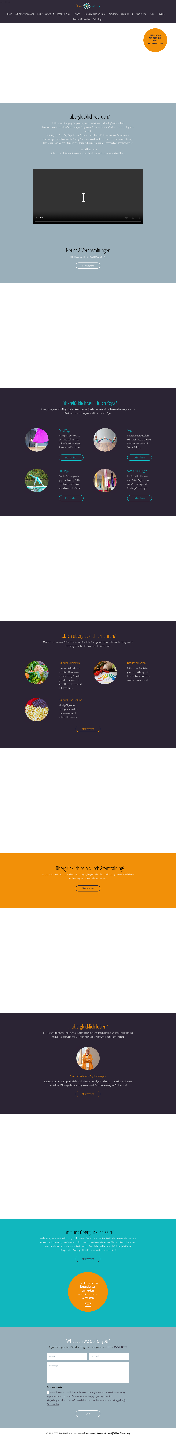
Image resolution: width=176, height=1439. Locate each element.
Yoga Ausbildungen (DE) (93, 14)
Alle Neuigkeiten (88, 265)
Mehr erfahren (71, 457)
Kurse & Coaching (44, 14)
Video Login (98, 19)
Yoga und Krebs (63, 14)
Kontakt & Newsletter (81, 19)
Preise (152, 14)
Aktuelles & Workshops (25, 14)
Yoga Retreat (141, 14)
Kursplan (76, 14)
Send (88, 1414)
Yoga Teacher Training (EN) (119, 14)
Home (9, 14)
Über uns (161, 14)
